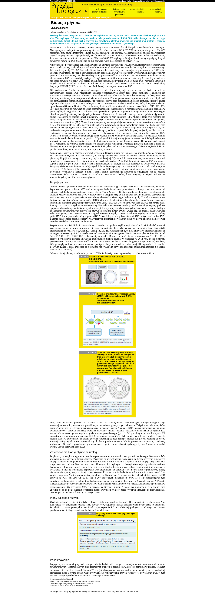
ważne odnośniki (136, 9)
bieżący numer (101, 9)
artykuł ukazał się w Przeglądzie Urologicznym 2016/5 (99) (74, 32)
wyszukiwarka (119, 12)
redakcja (140, 12)
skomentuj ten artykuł (140, 1)
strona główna (56, 18)
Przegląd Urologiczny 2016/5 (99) (63, 1)
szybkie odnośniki (158, 1)
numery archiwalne (99, 12)
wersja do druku (125, 1)
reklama (158, 12)
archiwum (67, 18)
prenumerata (120, 15)
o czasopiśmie (156, 9)
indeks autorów (119, 9)
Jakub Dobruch (59, 28)
